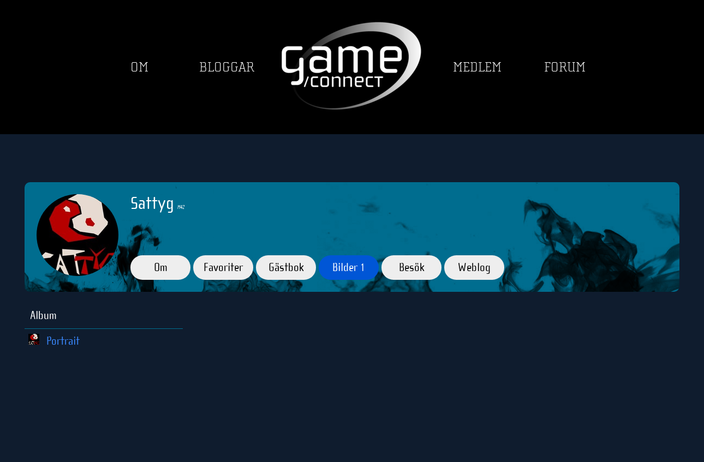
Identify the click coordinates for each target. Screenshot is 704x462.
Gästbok (286, 267)
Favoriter (223, 267)
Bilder (348, 267)
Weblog (474, 267)
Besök (412, 267)
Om (139, 67)
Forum (565, 67)
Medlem (477, 67)
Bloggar (226, 67)
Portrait (63, 341)
